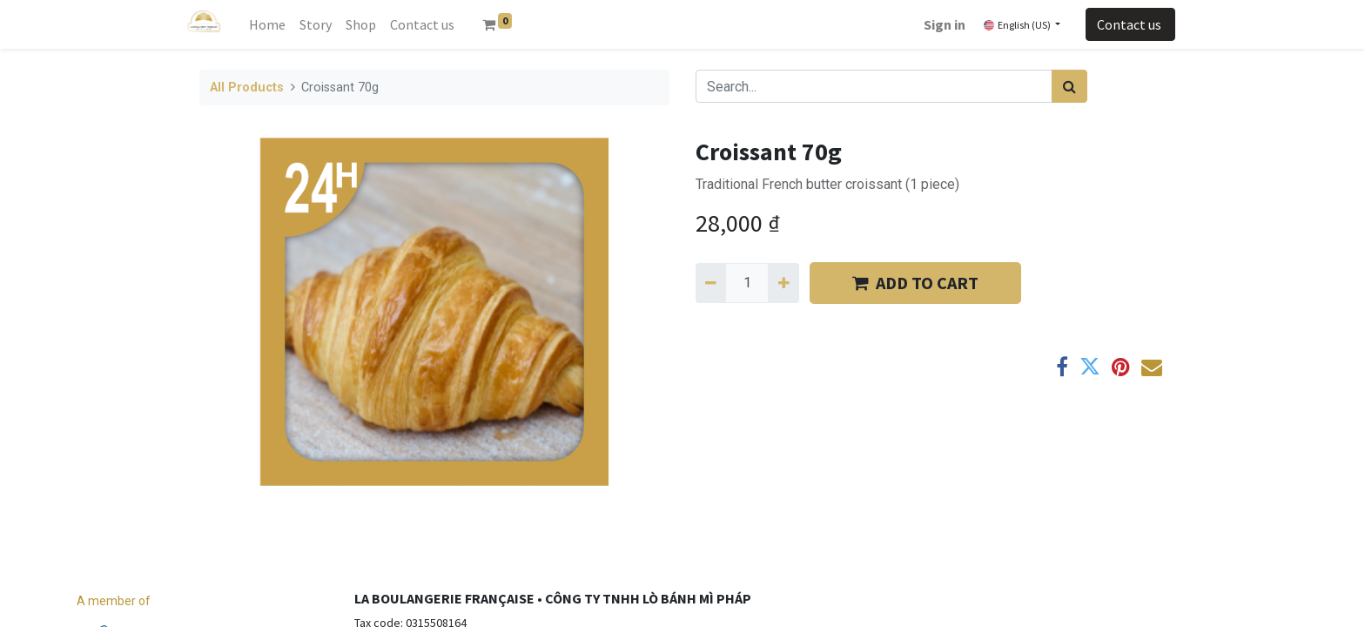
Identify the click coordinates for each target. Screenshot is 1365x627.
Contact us (1130, 24)
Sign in (944, 24)
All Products (247, 87)
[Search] (1069, 86)
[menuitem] (267, 24)
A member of (114, 601)
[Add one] (783, 283)
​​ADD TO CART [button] (915, 282)
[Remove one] (711, 283)
